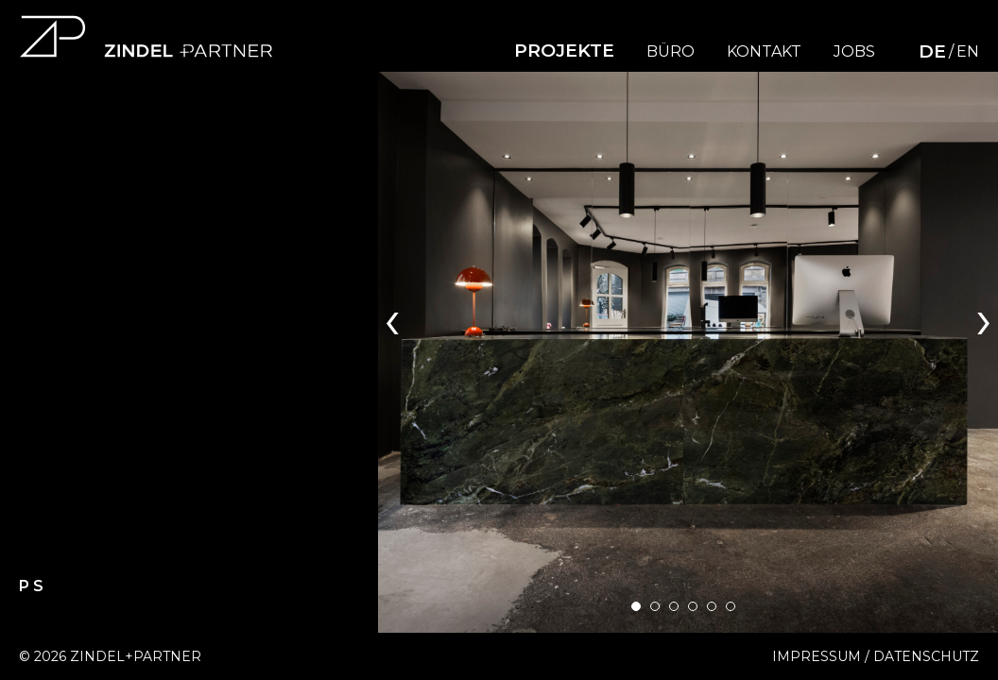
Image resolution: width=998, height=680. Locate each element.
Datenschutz (926, 656)
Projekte (564, 51)
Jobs (854, 52)
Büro (670, 52)
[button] (636, 606)
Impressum (816, 656)
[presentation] (392, 317)
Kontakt (764, 52)
